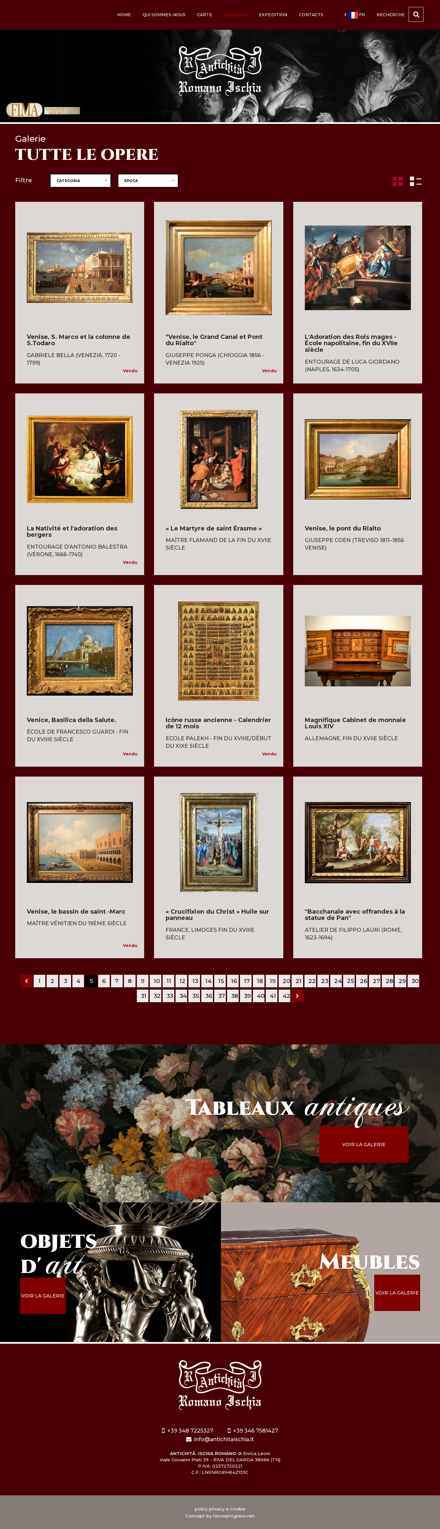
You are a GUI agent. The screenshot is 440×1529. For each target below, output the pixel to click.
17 (247, 980)
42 (286, 995)
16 (234, 980)
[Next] (297, 996)
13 (195, 980)
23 (324, 980)
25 (350, 980)
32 (157, 995)
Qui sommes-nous (163, 14)
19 (273, 980)
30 (415, 980)
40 (260, 995)
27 (376, 980)
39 (247, 995)
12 (182, 980)
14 (208, 980)
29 (402, 980)
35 (195, 995)
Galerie (235, 14)
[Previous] (26, 981)
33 (170, 995)
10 (157, 980)
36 (208, 995)
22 (312, 980)
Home (124, 14)
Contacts (311, 14)
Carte (204, 14)
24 (338, 980)
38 (234, 995)
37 (221, 995)
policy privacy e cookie (220, 1508)
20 (286, 980)
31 (143, 995)
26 (363, 980)
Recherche (400, 14)
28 (389, 980)
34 (183, 995)
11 (169, 980)
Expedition (273, 14)
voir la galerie (364, 1144)
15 (221, 980)
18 (260, 980)
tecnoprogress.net (234, 1515)
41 (273, 995)
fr (354, 15)
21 (298, 980)
